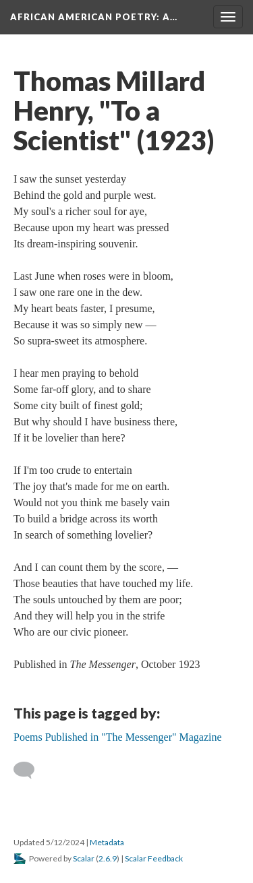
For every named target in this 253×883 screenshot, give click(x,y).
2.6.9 (108, 858)
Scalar (83, 858)
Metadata (107, 842)
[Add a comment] (30, 770)
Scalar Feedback (154, 858)
